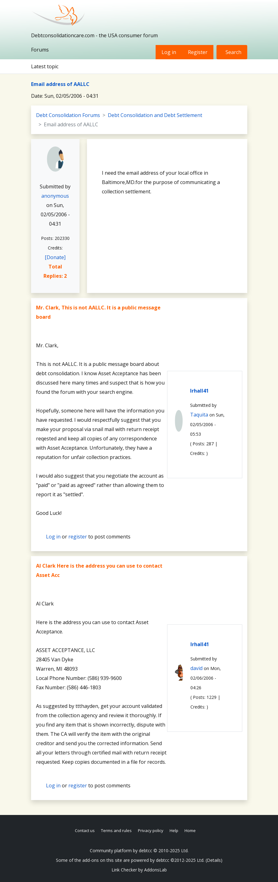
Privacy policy (150, 830)
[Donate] (55, 257)
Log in (169, 52)
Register (197, 52)
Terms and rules (116, 830)
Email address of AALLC (60, 84)
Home (190, 830)
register (77, 536)
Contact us (85, 830)
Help (174, 830)
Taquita (199, 414)
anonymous (55, 195)
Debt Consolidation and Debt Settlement (155, 115)
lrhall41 (199, 390)
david (196, 668)
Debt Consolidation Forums (68, 115)
